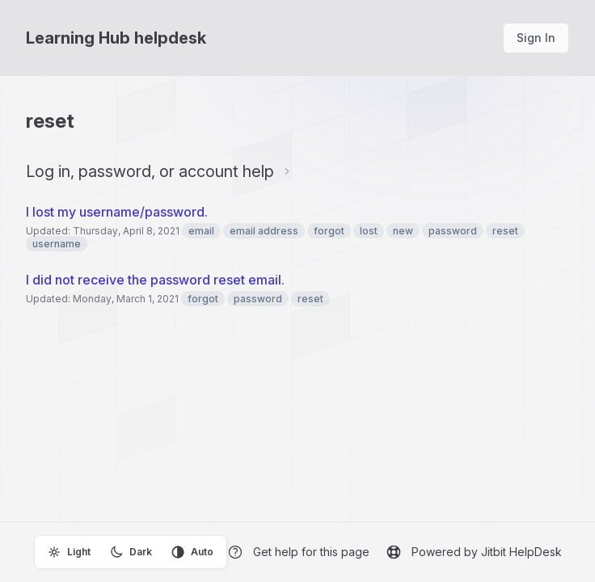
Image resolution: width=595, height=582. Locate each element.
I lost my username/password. (117, 212)
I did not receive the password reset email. (155, 280)
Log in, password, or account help (150, 171)
